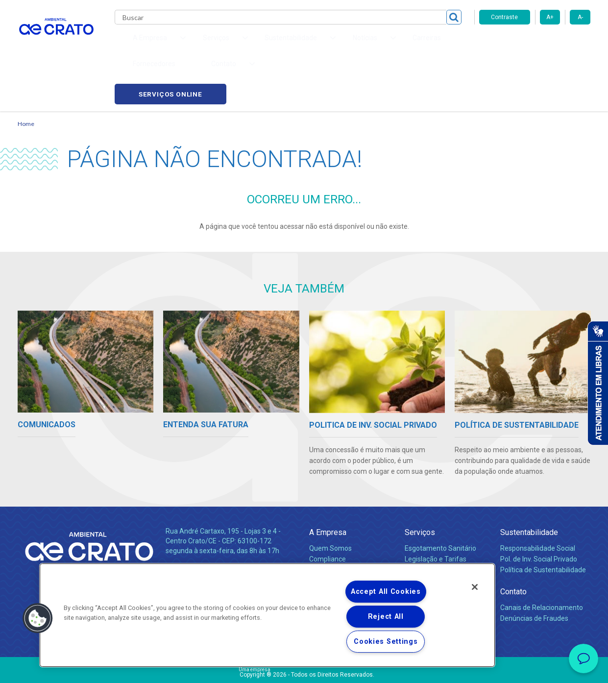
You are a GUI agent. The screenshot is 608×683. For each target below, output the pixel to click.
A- (580, 17)
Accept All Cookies (386, 591)
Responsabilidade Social (537, 500)
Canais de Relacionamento (541, 559)
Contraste (504, 17)
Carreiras (343, 44)
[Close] (475, 587)
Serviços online (535, 44)
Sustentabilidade (529, 484)
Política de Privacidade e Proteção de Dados (304, 668)
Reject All (386, 616)
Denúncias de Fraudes (534, 570)
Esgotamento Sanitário (440, 500)
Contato (513, 543)
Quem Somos (330, 500)
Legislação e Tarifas (435, 511)
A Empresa (327, 484)
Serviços (420, 484)
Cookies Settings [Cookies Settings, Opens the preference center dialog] (386, 641)
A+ (550, 17)
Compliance (327, 511)
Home (26, 76)
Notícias (323, 532)
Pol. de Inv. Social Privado (538, 511)
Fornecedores (395, 44)
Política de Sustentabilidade (543, 522)
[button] (37, 618)
